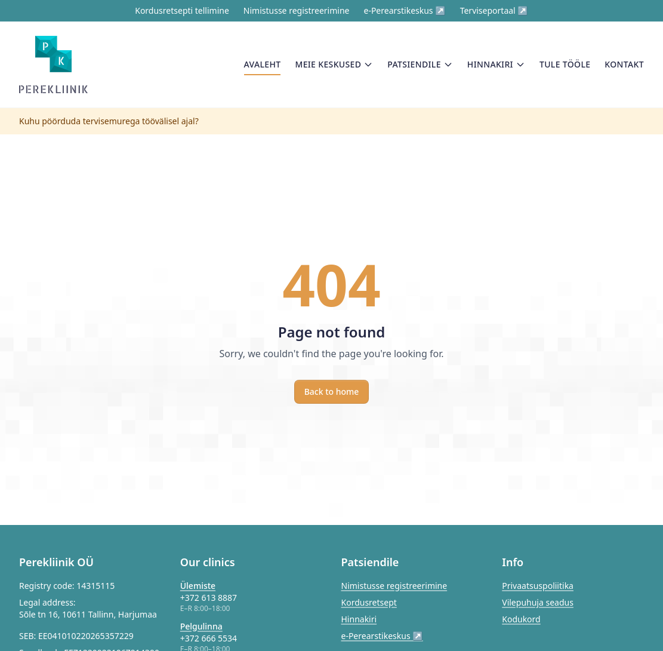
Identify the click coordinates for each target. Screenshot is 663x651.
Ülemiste (197, 585)
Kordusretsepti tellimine (182, 10)
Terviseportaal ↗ (494, 10)
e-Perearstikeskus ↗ (404, 10)
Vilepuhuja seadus (537, 602)
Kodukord (521, 619)
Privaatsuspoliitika (537, 585)
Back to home (331, 391)
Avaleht (262, 67)
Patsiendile (420, 64)
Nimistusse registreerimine (296, 10)
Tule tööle (564, 64)
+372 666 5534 (208, 638)
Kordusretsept (369, 602)
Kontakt (624, 64)
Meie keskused (334, 64)
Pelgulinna (201, 626)
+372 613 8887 (208, 597)
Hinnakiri (496, 64)
